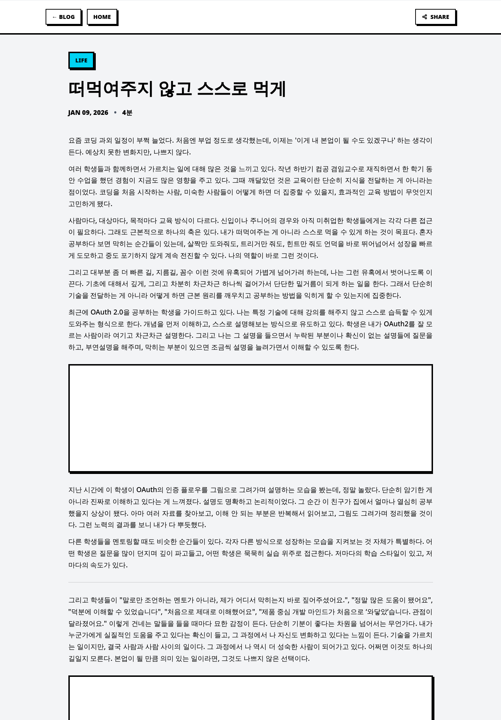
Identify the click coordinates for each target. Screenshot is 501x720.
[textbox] (250, 399)
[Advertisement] (251, 418)
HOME (102, 17)
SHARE (435, 17)
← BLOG (63, 17)
